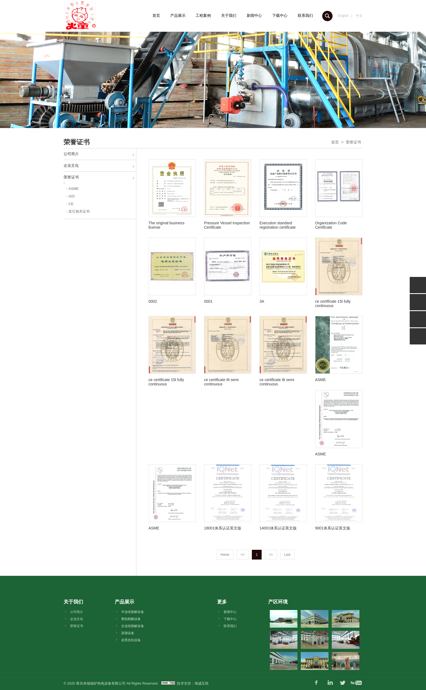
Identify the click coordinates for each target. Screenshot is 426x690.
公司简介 (71, 154)
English (343, 16)
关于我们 (228, 15)
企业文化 (71, 165)
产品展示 (178, 15)
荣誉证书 (353, 142)
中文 (359, 16)
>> (271, 555)
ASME (73, 189)
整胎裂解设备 (131, 619)
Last (287, 555)
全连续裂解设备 (132, 626)
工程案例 (203, 15)
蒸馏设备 (127, 633)
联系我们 (305, 15)
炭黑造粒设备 (131, 640)
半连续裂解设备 (132, 612)
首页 (156, 15)
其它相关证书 (79, 211)
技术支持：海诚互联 (193, 683)
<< (243, 555)
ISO (71, 196)
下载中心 (279, 15)
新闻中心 (254, 15)
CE (70, 204)
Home (225, 555)
